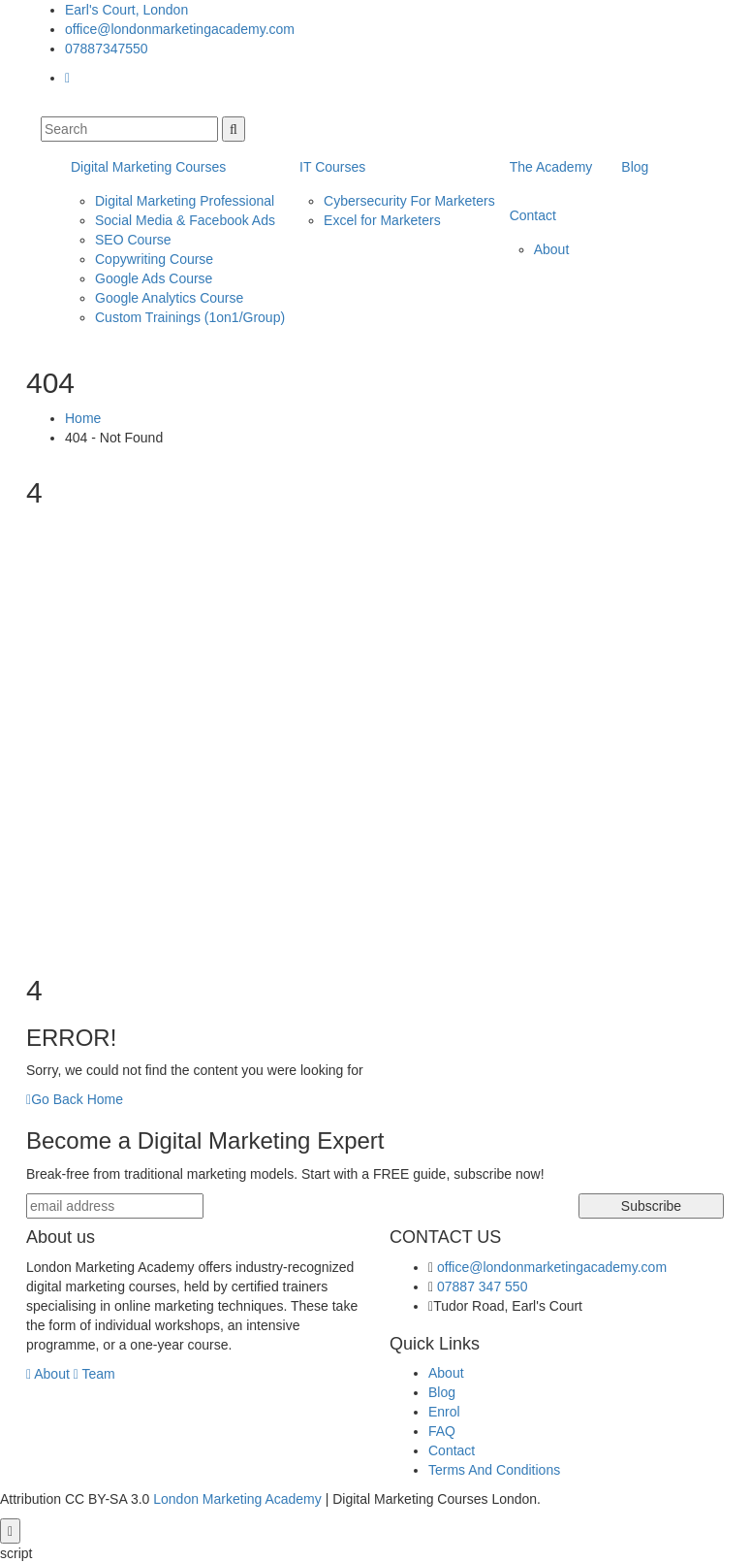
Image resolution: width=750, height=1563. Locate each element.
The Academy (551, 167)
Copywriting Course (154, 259)
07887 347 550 (482, 1286)
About (552, 249)
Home (83, 418)
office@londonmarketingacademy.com (180, 29)
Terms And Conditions (494, 1470)
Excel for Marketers (382, 220)
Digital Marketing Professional (184, 201)
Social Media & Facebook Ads (185, 220)
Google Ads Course (153, 278)
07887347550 (106, 48)
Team (94, 1374)
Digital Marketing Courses (148, 167)
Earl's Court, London (126, 9)
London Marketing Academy (237, 1499)
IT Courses (332, 167)
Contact (533, 215)
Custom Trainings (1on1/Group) (190, 317)
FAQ (441, 1431)
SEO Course (133, 239)
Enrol (444, 1411)
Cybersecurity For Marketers (409, 201)
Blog (634, 167)
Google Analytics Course (169, 298)
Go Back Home (74, 1099)
